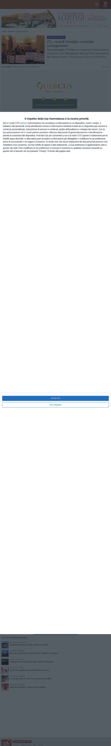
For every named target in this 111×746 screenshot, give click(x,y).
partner (23, 123)
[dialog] (55, 373)
